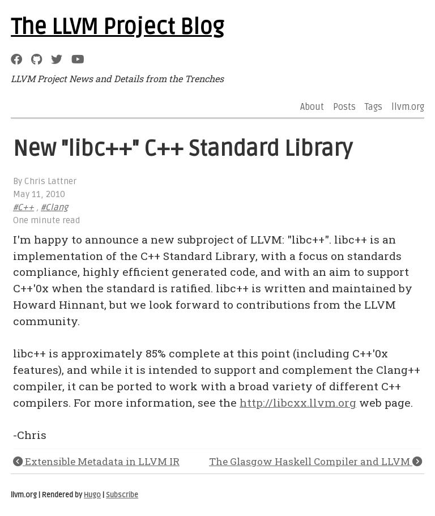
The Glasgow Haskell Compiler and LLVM (315, 461)
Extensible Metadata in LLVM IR (96, 461)
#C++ (23, 207)
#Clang (54, 207)
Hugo (92, 495)
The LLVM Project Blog (117, 27)
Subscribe (122, 495)
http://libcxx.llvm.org (298, 402)
